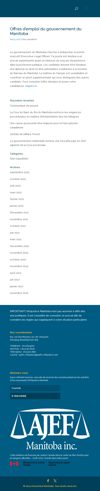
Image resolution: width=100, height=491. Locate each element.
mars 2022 (16, 192)
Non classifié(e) (29, 39)
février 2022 (17, 199)
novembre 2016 (19, 293)
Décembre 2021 (19, 212)
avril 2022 (15, 185)
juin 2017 (15, 279)
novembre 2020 (19, 252)
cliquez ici (31, 85)
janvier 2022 (17, 205)
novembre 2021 (19, 219)
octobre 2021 (18, 225)
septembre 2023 (19, 172)
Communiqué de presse (24, 105)
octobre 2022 (18, 179)
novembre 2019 (19, 266)
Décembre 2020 (19, 246)
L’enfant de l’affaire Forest (25, 134)
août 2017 (15, 273)
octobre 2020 (18, 259)
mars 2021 (16, 239)
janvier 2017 (16, 286)
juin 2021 (15, 232)
